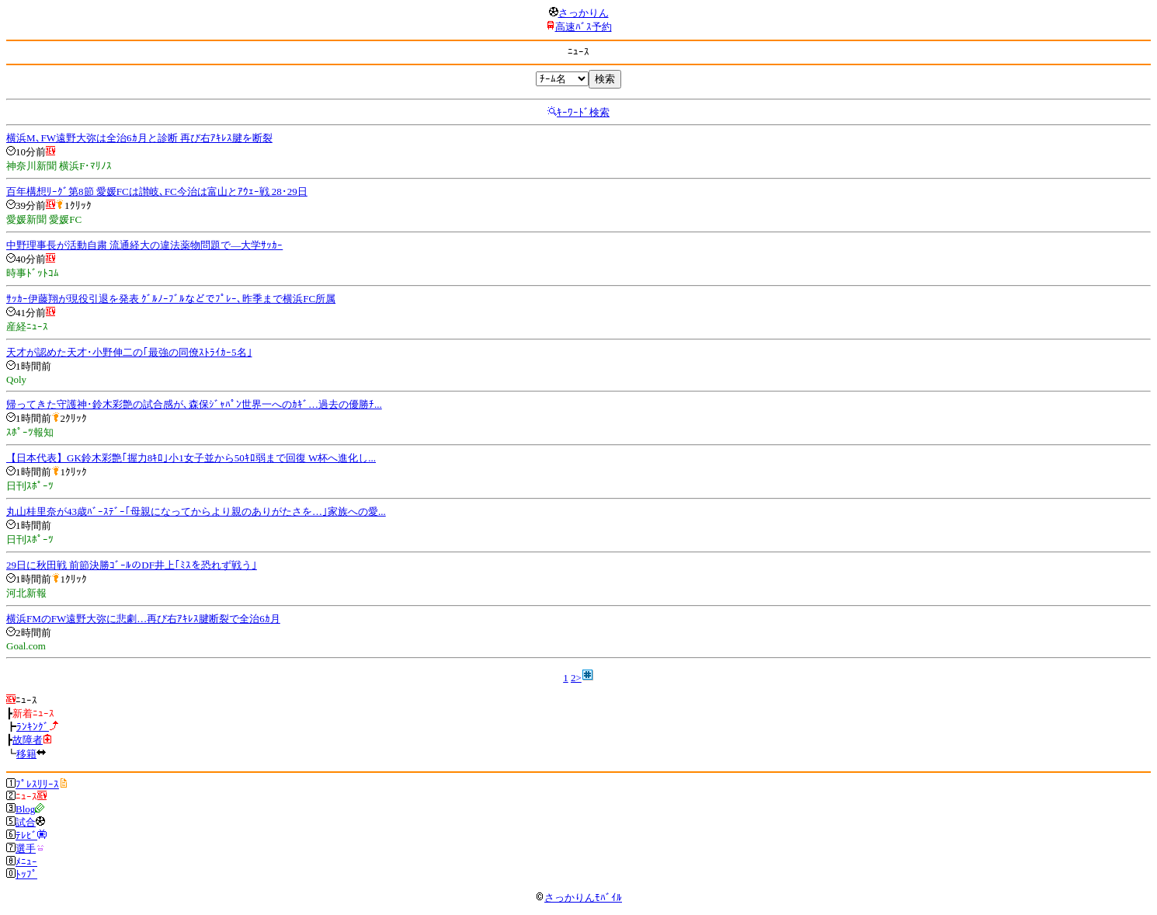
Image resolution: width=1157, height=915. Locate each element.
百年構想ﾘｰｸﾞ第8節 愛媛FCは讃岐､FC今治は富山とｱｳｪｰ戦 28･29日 (156, 191)
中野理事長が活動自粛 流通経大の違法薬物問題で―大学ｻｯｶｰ (144, 245)
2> (576, 678)
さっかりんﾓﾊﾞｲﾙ (578, 897)
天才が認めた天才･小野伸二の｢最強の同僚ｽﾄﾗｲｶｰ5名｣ (129, 352)
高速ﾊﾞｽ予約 (583, 27)
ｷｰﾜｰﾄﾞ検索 (583, 112)
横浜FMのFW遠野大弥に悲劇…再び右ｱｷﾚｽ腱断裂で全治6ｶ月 (143, 618)
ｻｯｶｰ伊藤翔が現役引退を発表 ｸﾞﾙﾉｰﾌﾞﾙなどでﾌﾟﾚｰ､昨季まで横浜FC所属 (170, 298)
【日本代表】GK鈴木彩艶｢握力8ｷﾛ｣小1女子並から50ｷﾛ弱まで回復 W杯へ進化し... (191, 458)
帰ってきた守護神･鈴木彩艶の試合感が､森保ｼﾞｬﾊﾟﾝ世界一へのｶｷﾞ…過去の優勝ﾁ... (194, 404)
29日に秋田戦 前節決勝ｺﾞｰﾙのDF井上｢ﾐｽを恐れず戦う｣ (131, 565)
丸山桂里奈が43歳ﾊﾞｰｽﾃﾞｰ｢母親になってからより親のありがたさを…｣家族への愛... (196, 511)
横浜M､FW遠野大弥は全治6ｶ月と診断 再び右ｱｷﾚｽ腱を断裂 (139, 138)
